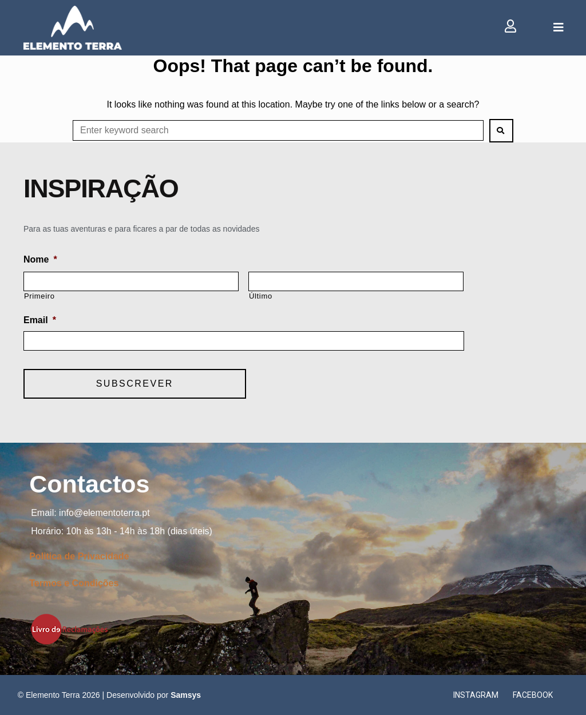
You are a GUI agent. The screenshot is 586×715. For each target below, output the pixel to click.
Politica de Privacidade (79, 556)
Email (39, 320)
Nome (40, 259)
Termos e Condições (73, 583)
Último (260, 296)
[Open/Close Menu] (558, 28)
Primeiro (39, 296)
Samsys (186, 695)
